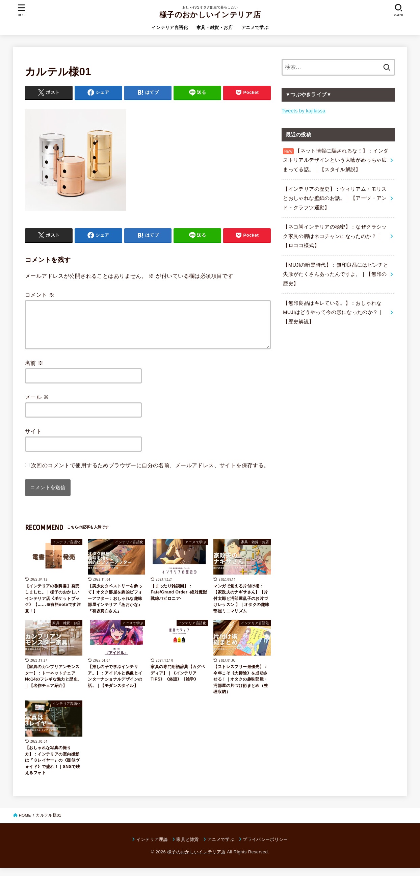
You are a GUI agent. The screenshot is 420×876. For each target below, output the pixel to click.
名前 (34, 371)
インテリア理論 (152, 847)
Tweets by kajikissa (303, 110)
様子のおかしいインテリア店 (210, 14)
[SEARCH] (398, 10)
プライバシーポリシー (265, 847)
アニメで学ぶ (254, 27)
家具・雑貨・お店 (214, 27)
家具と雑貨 (187, 847)
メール (37, 405)
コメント (39, 295)
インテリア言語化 (170, 27)
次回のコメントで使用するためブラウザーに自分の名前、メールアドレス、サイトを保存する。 (150, 473)
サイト (33, 439)
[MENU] (21, 10)
